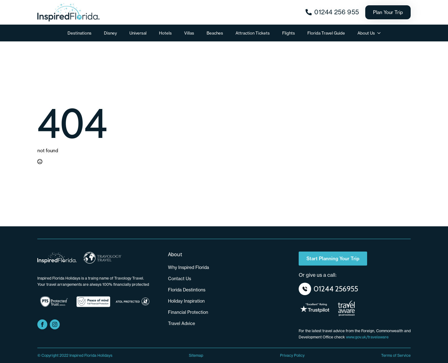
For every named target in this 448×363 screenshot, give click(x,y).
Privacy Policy (292, 355)
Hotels (165, 33)
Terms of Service (396, 355)
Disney (110, 33)
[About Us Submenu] (381, 33)
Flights (288, 33)
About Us (366, 33)
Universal (138, 33)
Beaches (215, 33)
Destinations (79, 33)
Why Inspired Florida (188, 267)
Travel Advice (181, 323)
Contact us (179, 278)
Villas (189, 33)
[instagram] (55, 324)
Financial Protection (188, 312)
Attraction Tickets (253, 33)
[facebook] (42, 324)
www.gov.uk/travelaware (367, 337)
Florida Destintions (186, 290)
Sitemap (196, 355)
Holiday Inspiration (186, 301)
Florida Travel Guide (326, 33)
